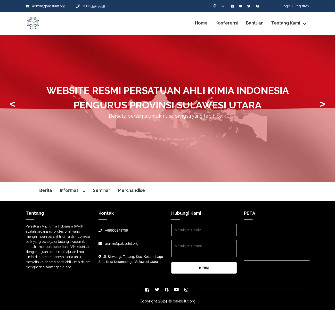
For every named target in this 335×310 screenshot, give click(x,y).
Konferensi (226, 22)
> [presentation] (322, 104)
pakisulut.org (184, 301)
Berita (45, 190)
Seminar (101, 190)
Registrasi (302, 6)
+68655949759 (90, 6)
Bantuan (254, 22)
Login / (288, 6)
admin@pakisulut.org (45, 6)
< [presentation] (12, 104)
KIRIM (204, 268)
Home (201, 22)
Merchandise (131, 190)
